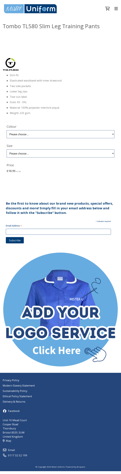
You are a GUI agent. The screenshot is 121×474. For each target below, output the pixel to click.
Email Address (14, 229)
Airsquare (81, 469)
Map (7, 443)
